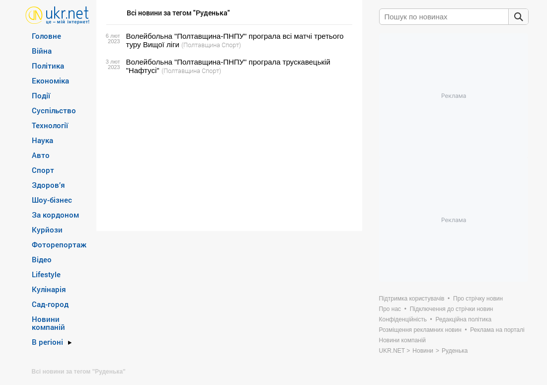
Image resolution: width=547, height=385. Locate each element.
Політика (48, 66)
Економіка (50, 80)
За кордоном (55, 215)
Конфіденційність (403, 319)
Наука (42, 140)
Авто (41, 155)
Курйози (47, 229)
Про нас (390, 309)
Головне (46, 36)
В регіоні (47, 342)
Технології (50, 125)
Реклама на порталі (497, 329)
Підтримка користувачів (412, 298)
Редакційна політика (463, 319)
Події (41, 95)
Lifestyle (46, 274)
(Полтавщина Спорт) (211, 44)
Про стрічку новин (478, 298)
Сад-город (50, 304)
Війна (42, 51)
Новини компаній (48, 323)
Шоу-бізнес (52, 200)
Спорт (43, 170)
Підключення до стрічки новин (451, 309)
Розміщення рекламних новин (420, 329)
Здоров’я (48, 185)
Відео (42, 259)
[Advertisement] (227, 153)
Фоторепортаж (59, 244)
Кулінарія (49, 289)
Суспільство (54, 110)
